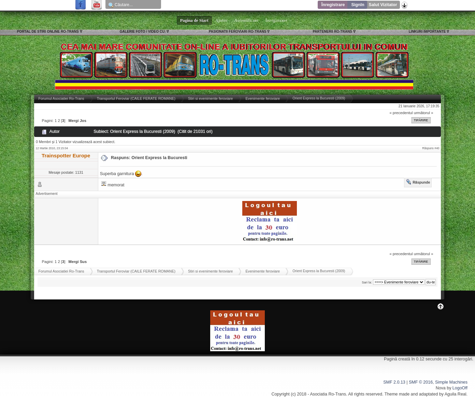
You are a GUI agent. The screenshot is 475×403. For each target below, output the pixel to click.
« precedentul (401, 113)
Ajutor (221, 20)
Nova (441, 388)
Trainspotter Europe (66, 155)
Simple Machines (451, 382)
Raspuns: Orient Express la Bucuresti (149, 157)
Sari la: (367, 282)
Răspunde (421, 182)
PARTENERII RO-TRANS (332, 31)
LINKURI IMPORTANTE (427, 31)
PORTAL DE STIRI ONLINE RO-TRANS (47, 31)
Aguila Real (455, 394)
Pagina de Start (194, 20)
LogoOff (459, 388)
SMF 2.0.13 (394, 382)
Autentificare (246, 20)
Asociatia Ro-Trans (328, 394)
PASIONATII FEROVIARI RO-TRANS (238, 31)
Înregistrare (333, 4)
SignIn (357, 4)
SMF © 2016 (421, 382)
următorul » (423, 113)
